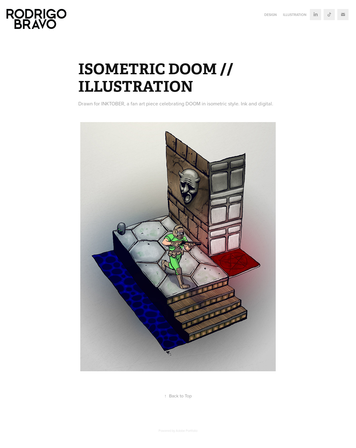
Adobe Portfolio (186, 430)
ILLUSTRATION (294, 14)
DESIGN (270, 14)
